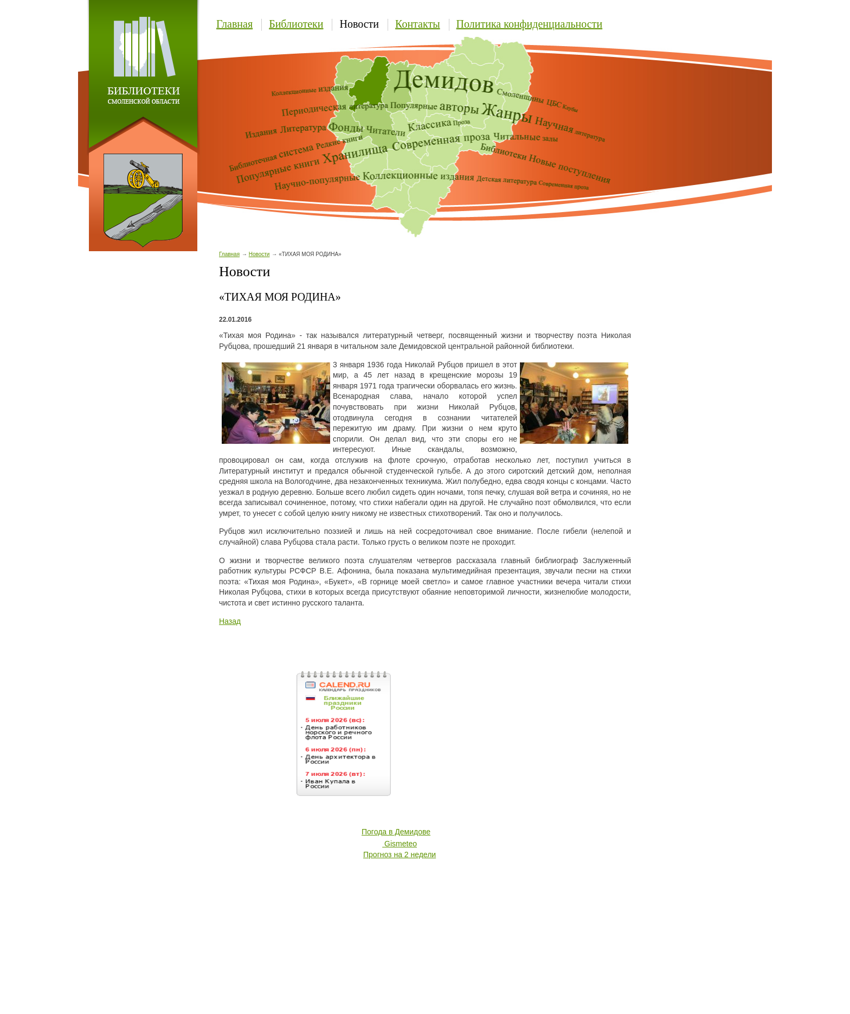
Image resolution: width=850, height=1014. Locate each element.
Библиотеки (296, 24)
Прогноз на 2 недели (399, 854)
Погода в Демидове (396, 831)
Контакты (417, 24)
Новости (359, 24)
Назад (230, 621)
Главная (234, 24)
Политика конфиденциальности (529, 24)
